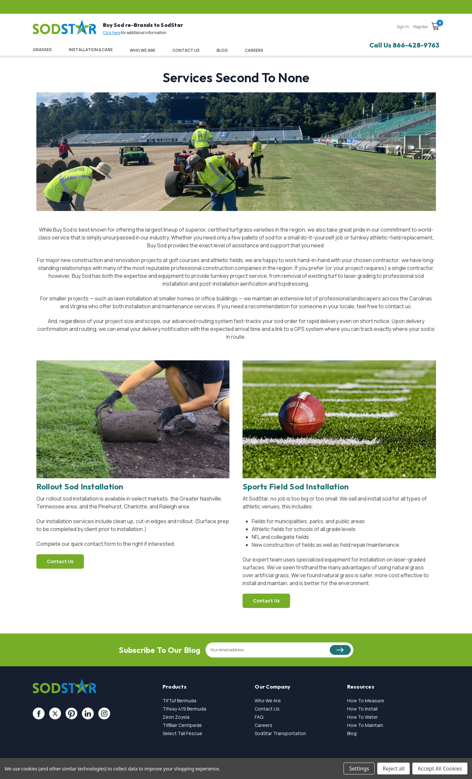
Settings (359, 768)
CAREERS (254, 50)
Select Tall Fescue (182, 733)
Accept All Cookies (440, 768)
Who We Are (142, 50)
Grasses (42, 49)
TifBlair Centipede (182, 725)
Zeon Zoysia (176, 717)
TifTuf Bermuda (179, 700)
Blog (222, 50)
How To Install (362, 709)
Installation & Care (91, 49)
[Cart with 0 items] (435, 27)
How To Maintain (365, 725)
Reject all (393, 768)
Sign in (403, 26)
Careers (263, 725)
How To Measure (365, 700)
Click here (111, 32)
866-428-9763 (416, 45)
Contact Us (186, 50)
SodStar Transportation (280, 733)
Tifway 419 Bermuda (184, 709)
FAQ (259, 717)
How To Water (362, 717)
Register (420, 26)
